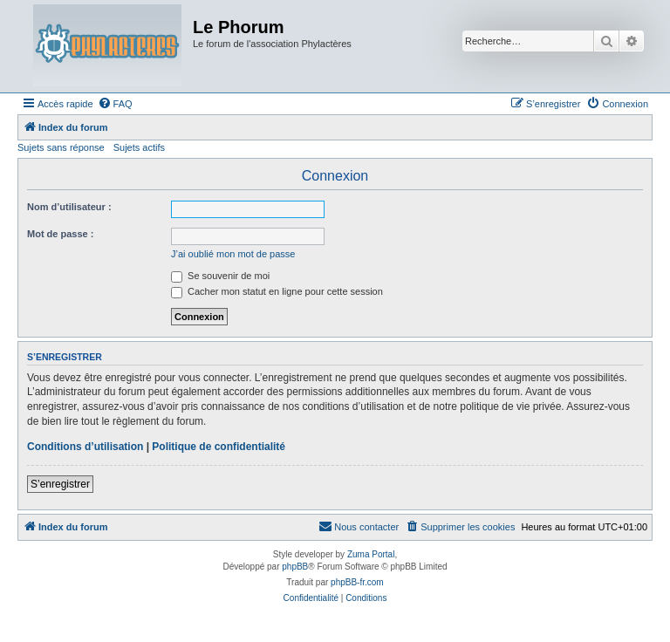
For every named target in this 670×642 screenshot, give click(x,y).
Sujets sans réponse (61, 147)
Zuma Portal (370, 554)
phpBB (295, 566)
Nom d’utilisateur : (69, 206)
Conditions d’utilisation (85, 447)
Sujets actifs (139, 147)
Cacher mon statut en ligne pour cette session (277, 291)
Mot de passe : (60, 234)
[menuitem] (115, 103)
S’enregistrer (60, 484)
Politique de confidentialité (218, 447)
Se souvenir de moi (220, 275)
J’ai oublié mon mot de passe (233, 254)
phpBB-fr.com (357, 582)
